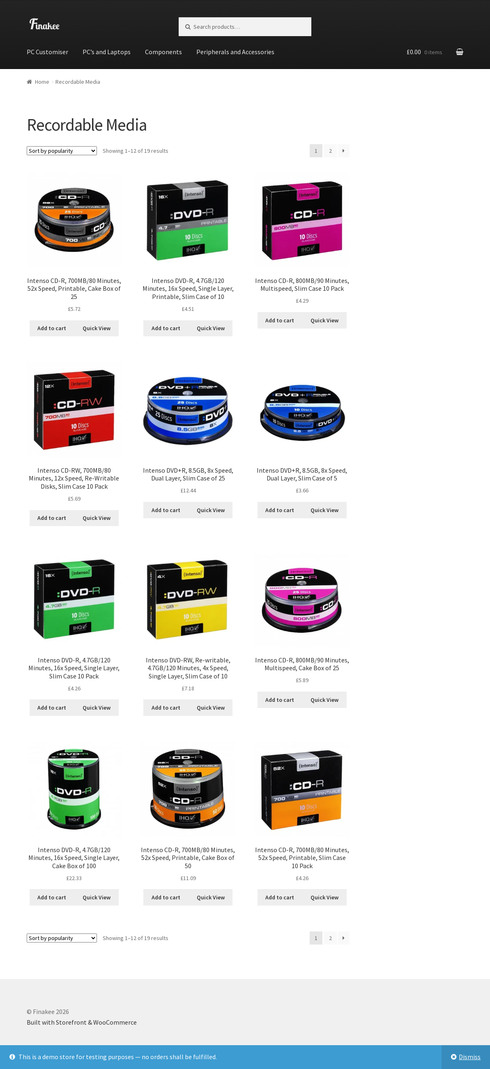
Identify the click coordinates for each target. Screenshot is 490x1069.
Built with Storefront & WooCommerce (82, 1022)
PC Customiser (47, 52)
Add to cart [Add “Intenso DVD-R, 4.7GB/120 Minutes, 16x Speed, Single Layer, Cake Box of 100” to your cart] (51, 897)
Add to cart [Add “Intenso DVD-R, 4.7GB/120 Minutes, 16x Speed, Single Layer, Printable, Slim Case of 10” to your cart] (166, 327)
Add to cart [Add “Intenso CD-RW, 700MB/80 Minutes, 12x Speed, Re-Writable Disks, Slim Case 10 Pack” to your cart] (51, 517)
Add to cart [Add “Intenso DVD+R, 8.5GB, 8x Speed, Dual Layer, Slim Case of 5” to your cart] (279, 509)
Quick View (96, 327)
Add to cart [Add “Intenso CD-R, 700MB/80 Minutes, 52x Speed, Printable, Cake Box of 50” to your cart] (166, 897)
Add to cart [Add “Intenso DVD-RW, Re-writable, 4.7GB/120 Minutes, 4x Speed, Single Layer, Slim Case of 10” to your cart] (166, 707)
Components (163, 52)
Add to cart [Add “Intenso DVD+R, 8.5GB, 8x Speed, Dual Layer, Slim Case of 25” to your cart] (166, 509)
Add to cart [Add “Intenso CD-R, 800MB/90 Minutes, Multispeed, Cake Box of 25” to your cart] (279, 699)
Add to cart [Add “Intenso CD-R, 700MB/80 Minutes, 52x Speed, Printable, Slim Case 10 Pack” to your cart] (279, 897)
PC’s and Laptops (107, 52)
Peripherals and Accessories (235, 52)
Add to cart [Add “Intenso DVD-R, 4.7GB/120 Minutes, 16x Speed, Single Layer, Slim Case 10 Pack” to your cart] (51, 707)
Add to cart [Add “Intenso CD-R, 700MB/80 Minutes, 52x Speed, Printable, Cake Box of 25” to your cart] (51, 327)
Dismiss (470, 1057)
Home (42, 81)
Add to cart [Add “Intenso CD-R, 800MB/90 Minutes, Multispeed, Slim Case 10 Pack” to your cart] (279, 319)
